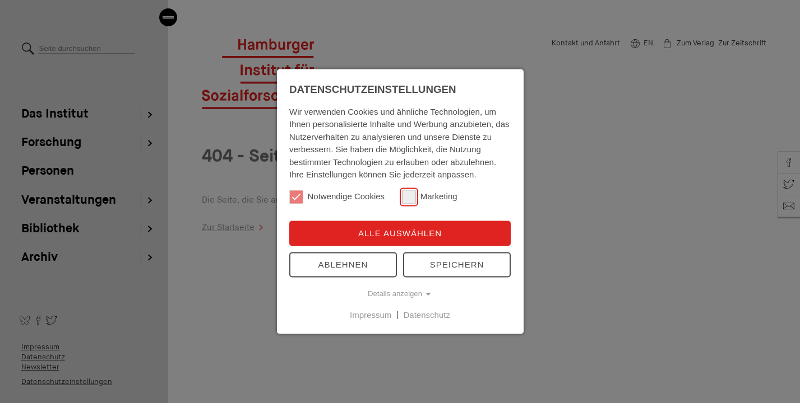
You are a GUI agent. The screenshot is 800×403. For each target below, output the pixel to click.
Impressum (370, 315)
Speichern (457, 264)
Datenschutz (427, 315)
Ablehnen (343, 264)
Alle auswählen (400, 233)
